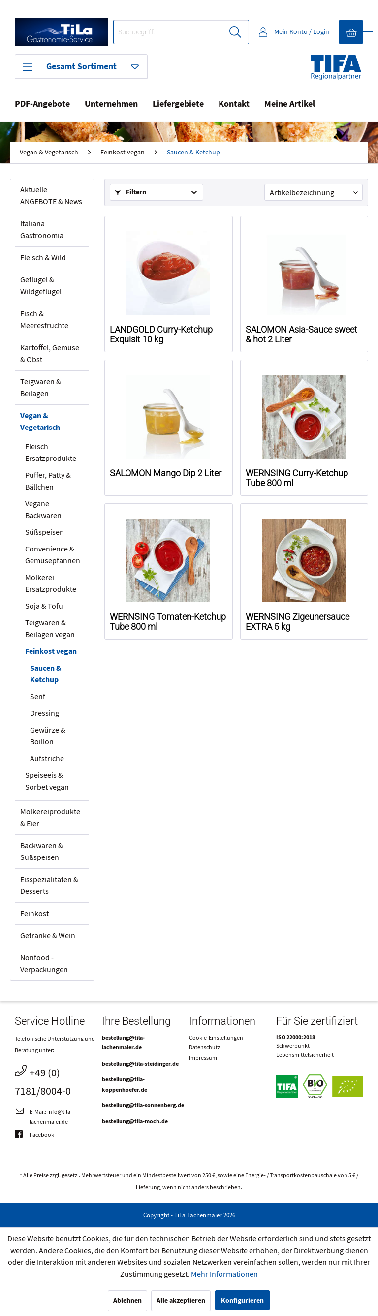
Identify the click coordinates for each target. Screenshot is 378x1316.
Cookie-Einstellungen (216, 1037)
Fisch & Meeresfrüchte (44, 319)
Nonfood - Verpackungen (44, 963)
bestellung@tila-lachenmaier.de (123, 1042)
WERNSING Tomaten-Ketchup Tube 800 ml (168, 622)
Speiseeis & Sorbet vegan (47, 781)
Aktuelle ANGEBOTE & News (51, 195)
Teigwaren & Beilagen (40, 387)
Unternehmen (111, 104)
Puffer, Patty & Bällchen (48, 481)
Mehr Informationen (224, 1274)
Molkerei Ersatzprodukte (50, 583)
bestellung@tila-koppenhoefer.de (124, 1084)
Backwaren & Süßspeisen (41, 851)
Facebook (34, 1135)
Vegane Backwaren (43, 509)
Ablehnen (127, 1300)
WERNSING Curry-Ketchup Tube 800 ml (297, 478)
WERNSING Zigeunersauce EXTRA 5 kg (297, 622)
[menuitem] (181, 32)
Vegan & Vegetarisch (40, 421)
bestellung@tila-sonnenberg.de (143, 1105)
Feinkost (34, 913)
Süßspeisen (44, 532)
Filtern (130, 192)
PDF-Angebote (42, 104)
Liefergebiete (178, 104)
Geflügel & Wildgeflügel (41, 285)
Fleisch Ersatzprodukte (50, 452)
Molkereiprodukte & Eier (50, 817)
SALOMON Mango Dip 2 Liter (165, 473)
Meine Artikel (289, 104)
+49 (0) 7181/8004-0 (43, 1081)
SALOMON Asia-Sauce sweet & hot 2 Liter (301, 334)
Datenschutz (204, 1047)
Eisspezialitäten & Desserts (49, 885)
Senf (37, 696)
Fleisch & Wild (43, 257)
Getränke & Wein (47, 935)
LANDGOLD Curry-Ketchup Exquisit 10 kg (161, 334)
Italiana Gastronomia (41, 229)
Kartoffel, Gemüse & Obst (49, 353)
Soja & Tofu (44, 606)
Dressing (44, 713)
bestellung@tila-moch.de (135, 1121)
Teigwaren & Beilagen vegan (50, 628)
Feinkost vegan (51, 651)
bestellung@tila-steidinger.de (140, 1063)
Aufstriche (47, 758)
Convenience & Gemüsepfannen (52, 555)
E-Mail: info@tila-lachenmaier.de (43, 1116)
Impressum (203, 1057)
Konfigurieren (242, 1300)
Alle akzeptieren (181, 1300)
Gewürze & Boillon (47, 736)
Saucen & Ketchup (46, 674)
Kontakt (234, 104)
